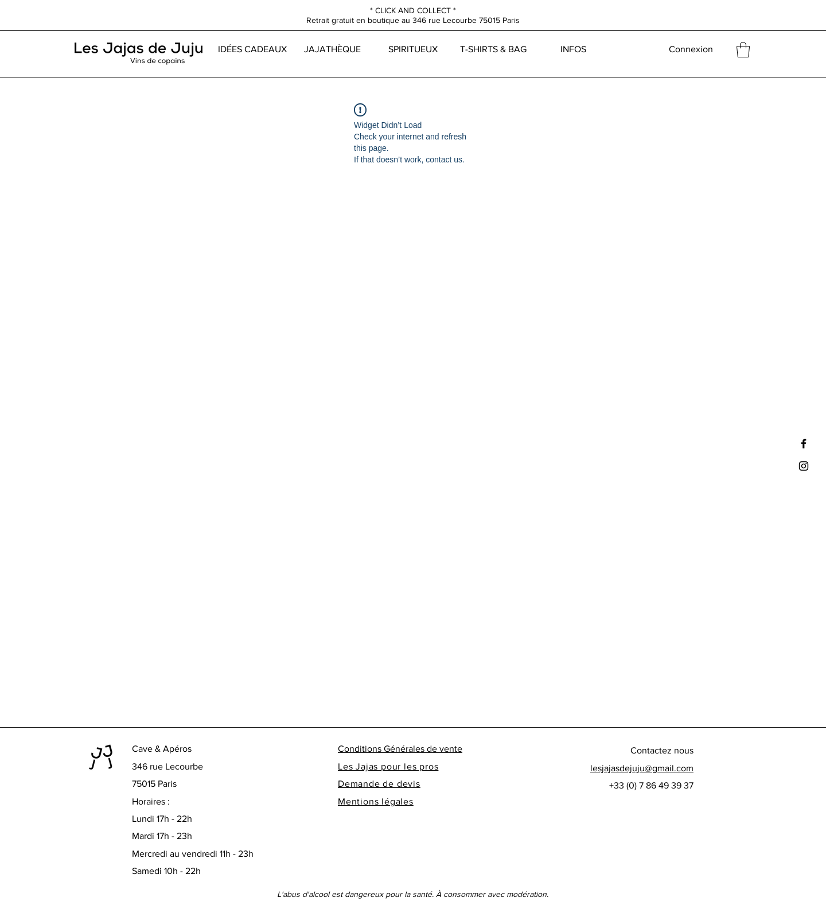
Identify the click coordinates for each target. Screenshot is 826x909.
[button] (743, 49)
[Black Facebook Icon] (803, 443)
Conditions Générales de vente (400, 748)
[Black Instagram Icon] (803, 466)
